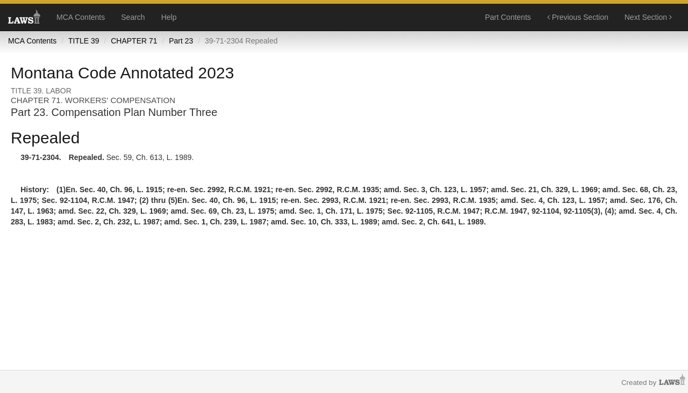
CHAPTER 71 (134, 41)
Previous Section (577, 17)
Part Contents (508, 17)
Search (133, 17)
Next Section (648, 17)
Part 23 (181, 41)
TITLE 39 (83, 41)
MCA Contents (80, 17)
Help (169, 17)
